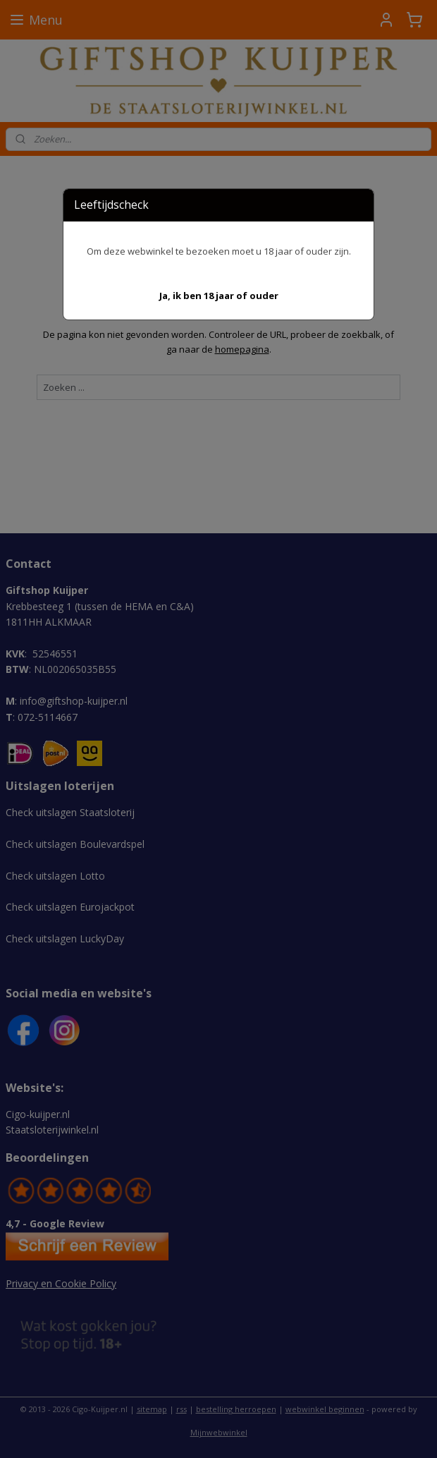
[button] (218, 296)
